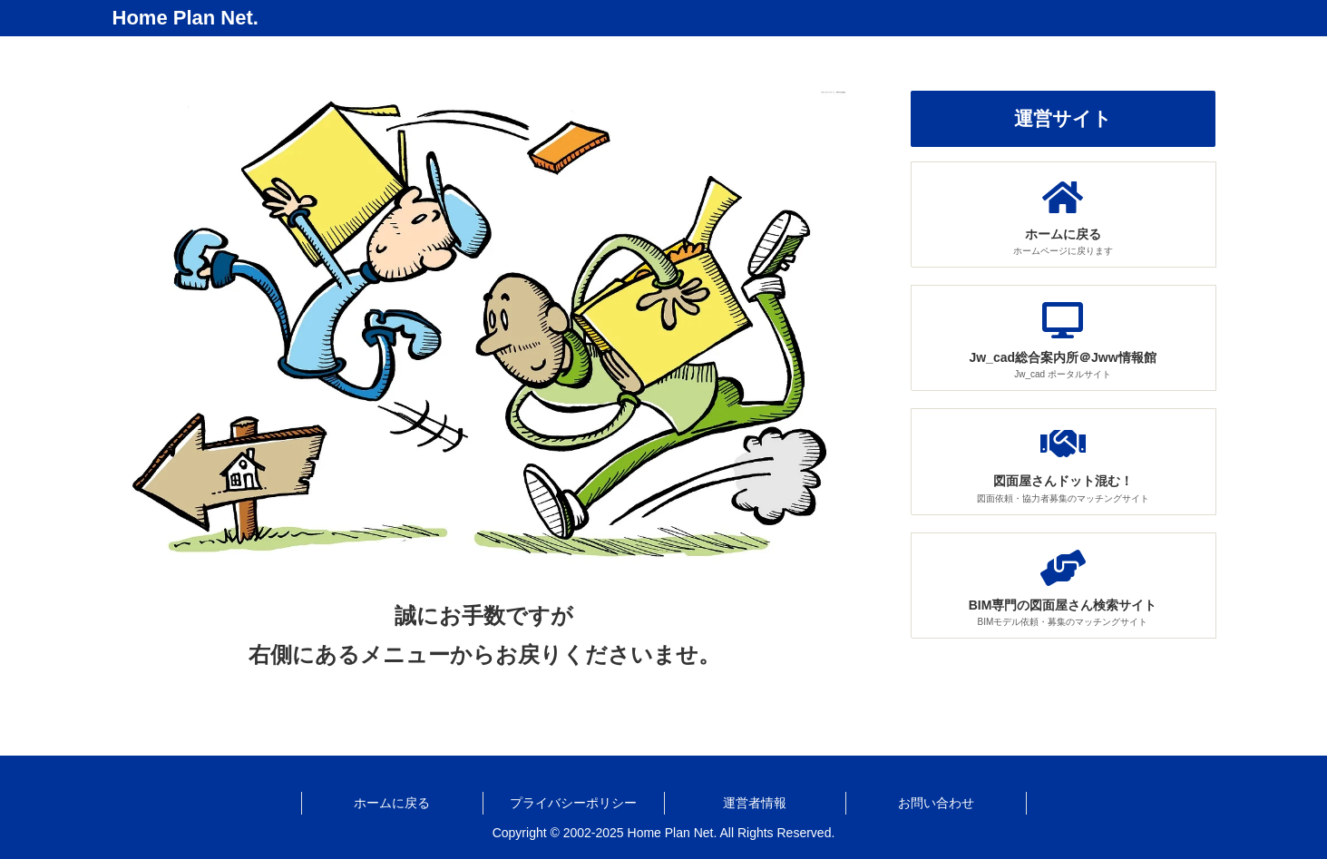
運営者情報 (754, 803)
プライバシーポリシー (573, 803)
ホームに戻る (392, 803)
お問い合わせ (936, 803)
